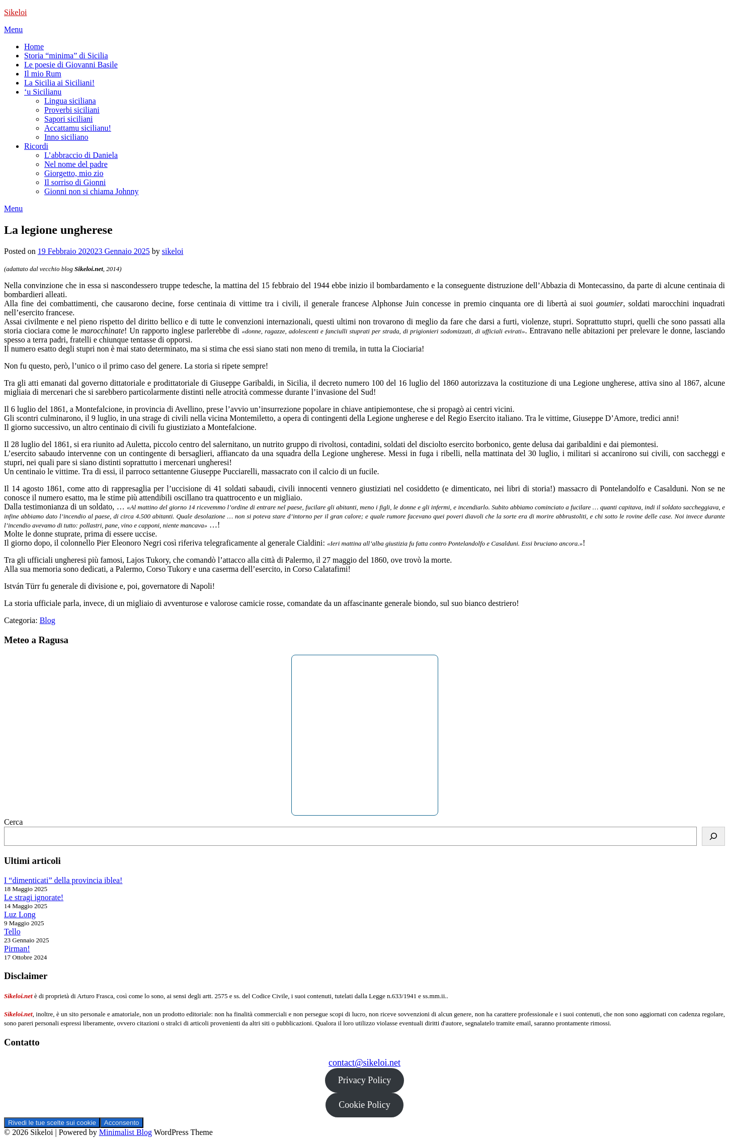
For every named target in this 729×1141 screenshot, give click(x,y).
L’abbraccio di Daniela (81, 155)
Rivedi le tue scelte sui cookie (52, 1122)
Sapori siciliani (68, 119)
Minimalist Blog (125, 1132)
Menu (13, 29)
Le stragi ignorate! (33, 897)
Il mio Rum (42, 73)
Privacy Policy (364, 1080)
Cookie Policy (364, 1105)
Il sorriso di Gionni (75, 182)
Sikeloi (15, 12)
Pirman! (17, 948)
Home (34, 46)
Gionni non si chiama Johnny (91, 191)
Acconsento (121, 1122)
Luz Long (20, 914)
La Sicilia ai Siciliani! (59, 82)
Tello (12, 931)
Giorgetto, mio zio (73, 173)
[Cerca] (713, 836)
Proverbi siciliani (72, 110)
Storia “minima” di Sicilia (66, 55)
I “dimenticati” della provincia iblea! (63, 880)
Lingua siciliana (70, 101)
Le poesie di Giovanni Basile (71, 64)
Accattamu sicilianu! (77, 128)
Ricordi (36, 146)
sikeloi (173, 251)
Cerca (13, 822)
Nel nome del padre (76, 164)
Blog (47, 620)
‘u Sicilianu (42, 91)
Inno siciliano (66, 137)
